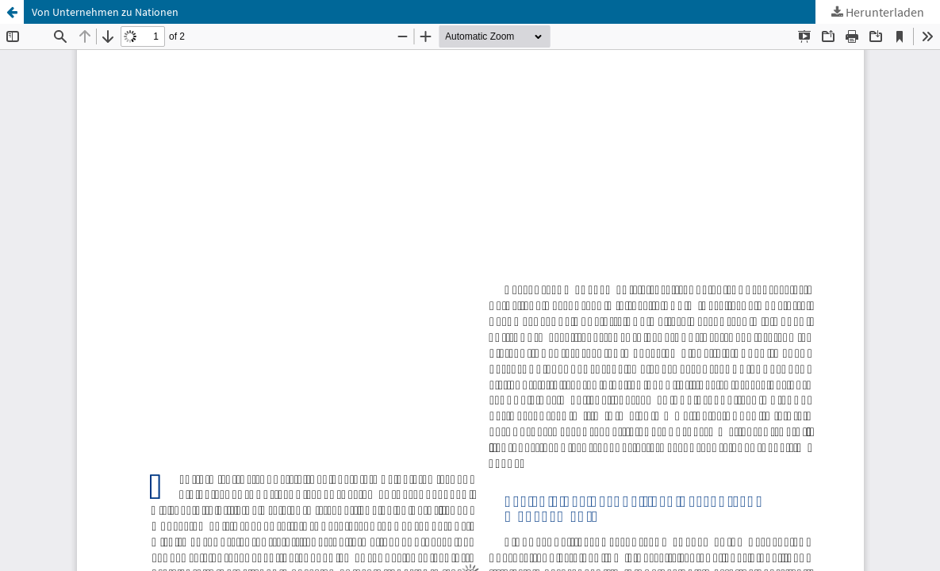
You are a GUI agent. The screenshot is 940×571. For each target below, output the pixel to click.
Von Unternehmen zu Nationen (105, 12)
